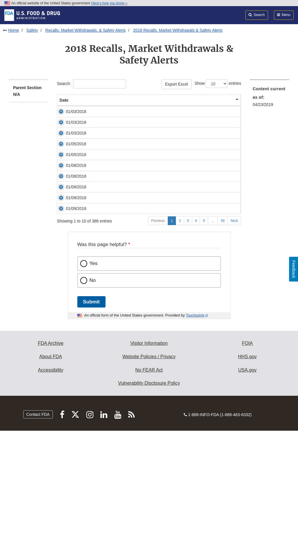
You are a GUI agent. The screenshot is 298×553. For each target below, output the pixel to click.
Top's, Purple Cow (108, 178)
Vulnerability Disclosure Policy (149, 505)
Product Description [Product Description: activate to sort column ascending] (147, 103)
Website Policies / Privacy (149, 478)
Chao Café (102, 201)
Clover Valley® (105, 296)
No (93, 402)
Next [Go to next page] (234, 343)
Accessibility (50, 492)
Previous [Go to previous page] (158, 343)
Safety (32, 30)
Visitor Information (149, 465)
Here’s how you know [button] (109, 3)
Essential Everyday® (111, 217)
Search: (91, 84)
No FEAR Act (149, 492)
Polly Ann (100, 117)
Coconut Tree (104, 134)
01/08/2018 (76, 217)
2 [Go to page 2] (180, 343)
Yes (94, 385)
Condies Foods (105, 162)
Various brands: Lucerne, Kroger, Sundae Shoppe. (107, 268)
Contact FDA (38, 536)
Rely (96, 246)
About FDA (50, 478)
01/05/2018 (76, 178)
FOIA (247, 465)
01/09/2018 (76, 262)
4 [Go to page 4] (196, 343)
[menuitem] (269, 98)
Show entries (217, 83)
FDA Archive (50, 465)
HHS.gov (247, 478)
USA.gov (247, 492)
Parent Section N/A (27, 91)
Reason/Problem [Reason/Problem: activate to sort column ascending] (186, 106)
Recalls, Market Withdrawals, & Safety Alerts (85, 30)
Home (13, 30)
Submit (91, 424)
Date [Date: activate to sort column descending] (64, 106)
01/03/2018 (76, 117)
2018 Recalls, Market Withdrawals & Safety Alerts (177, 30)
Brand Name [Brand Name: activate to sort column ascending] (104, 106)
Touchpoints (195, 438)
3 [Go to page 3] (188, 343)
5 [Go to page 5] (204, 343)
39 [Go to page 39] (222, 343)
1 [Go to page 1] (172, 343)
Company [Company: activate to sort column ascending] (222, 106)
